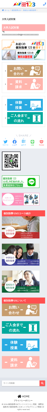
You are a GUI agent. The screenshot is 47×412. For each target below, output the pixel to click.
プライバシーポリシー (23, 401)
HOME (24, 396)
